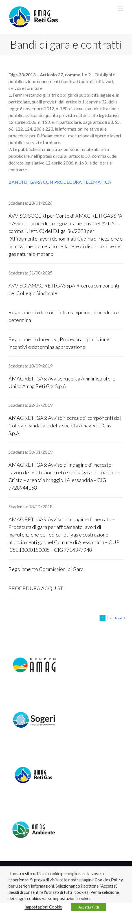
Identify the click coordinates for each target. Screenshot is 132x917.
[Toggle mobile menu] (121, 9)
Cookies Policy (108, 879)
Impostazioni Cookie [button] (43, 907)
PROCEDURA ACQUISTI (36, 588)
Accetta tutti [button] (88, 907)
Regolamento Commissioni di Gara (45, 569)
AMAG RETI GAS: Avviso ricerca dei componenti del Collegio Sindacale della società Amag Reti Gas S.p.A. (64, 425)
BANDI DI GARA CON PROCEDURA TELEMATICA (59, 182)
